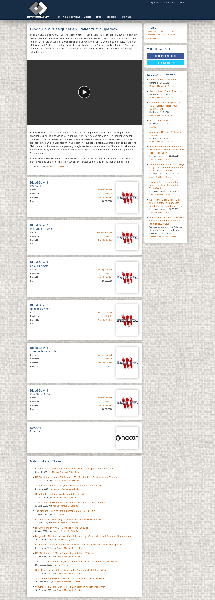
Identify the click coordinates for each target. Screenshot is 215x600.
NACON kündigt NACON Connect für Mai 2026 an (62, 528)
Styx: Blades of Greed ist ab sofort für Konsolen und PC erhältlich (70, 578)
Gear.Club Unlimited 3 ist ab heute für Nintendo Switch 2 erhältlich (71, 570)
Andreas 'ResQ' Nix (59, 167)
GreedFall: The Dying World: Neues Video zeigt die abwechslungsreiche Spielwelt (79, 545)
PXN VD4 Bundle (158, 120)
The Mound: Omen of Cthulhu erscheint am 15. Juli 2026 (65, 511)
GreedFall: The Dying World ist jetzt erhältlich (60, 494)
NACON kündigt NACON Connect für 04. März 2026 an (64, 553)
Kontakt (183, 3)
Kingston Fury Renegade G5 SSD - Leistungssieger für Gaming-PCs (164, 106)
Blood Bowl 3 (152, 31)
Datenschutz (170, 3)
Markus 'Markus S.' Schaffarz (65, 472)
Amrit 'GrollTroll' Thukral (65, 497)
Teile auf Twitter (166, 63)
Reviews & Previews (68, 16)
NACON (108, 194)
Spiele (87, 16)
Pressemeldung (153, 38)
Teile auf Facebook (165, 56)
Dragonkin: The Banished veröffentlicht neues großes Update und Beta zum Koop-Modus (83, 536)
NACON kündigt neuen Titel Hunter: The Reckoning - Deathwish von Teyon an (77, 477)
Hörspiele (110, 16)
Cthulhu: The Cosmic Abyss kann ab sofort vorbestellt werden (68, 519)
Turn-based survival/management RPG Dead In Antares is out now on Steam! (76, 561)
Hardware (125, 16)
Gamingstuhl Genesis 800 (163, 80)
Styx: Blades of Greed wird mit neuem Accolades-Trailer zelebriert (71, 502)
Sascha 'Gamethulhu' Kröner (162, 237)
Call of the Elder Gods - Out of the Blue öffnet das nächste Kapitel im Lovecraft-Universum (166, 203)
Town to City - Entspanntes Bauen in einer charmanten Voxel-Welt (164, 185)
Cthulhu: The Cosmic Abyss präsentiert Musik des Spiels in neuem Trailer (75, 469)
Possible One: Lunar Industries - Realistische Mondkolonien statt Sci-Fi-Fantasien (166, 149)
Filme (98, 16)
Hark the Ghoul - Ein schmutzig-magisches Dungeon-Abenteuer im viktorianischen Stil (166, 167)
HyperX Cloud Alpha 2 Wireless (166, 91)
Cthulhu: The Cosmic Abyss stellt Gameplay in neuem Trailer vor (70, 587)
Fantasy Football (104, 190)
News (173, 35)
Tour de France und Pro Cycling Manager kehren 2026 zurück (68, 485)
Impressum (155, 3)
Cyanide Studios (104, 197)
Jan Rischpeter (156, 127)
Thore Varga (58, 514)
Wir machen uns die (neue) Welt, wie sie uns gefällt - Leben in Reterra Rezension (167, 220)
